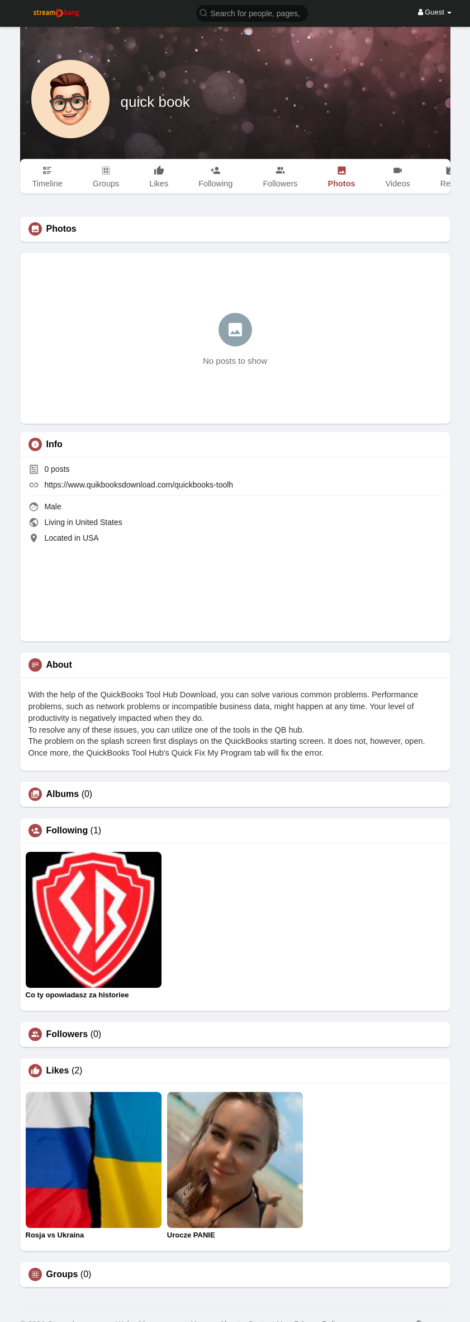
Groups (62, 1274)
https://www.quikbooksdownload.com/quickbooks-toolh (138, 484)
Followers (67, 1034)
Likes (57, 1070)
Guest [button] (435, 12)
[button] (252, 12)
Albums (62, 794)
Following (67, 830)
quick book (155, 101)
